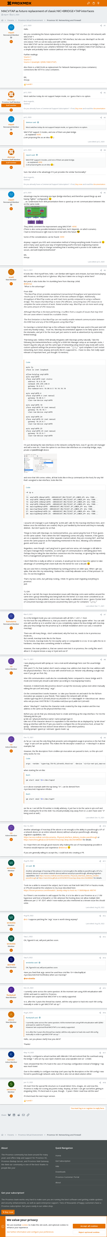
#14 (104, 958)
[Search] (103, 3)
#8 (105, 659)
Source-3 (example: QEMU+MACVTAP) (40, 62)
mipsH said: (30, 155)
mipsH (5, 14)
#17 (104, 1053)
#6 (105, 270)
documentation (99, 108)
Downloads (60, 1171)
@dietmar (28, 284)
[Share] (101, 25)
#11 (104, 861)
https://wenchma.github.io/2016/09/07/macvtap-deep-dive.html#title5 (53, 839)
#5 (105, 193)
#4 (105, 150)
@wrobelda (29, 978)
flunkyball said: (32, 1017)
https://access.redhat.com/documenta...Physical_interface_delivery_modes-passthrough (60, 837)
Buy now (78, 108)
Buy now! (8, 1212)
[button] (4, 3)
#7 (105, 614)
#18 (104, 1082)
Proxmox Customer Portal (67, 1177)
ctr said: (29, 866)
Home (58, 1155)
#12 (104, 916)
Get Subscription (62, 1161)
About (58, 1182)
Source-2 (27, 59)
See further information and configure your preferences (30, 1232)
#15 (104, 988)
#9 (105, 737)
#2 (105, 92)
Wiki (57, 1166)
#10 (104, 826)
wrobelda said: (32, 962)
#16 (104, 1013)
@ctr (26, 919)
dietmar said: (31, 122)
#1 (105, 25)
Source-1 (27, 57)
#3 (105, 117)
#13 (104, 937)
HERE (38, 134)
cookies (25, 1225)
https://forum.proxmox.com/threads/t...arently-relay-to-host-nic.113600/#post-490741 (60, 890)
